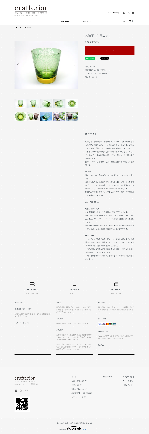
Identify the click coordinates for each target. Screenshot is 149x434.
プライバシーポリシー (80, 397)
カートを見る (128, 381)
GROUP (85, 22)
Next (74, 65)
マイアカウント (113, 13)
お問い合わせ (128, 385)
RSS (104, 377)
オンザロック (26, 27)
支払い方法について (79, 389)
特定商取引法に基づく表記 (95, 70)
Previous (18, 65)
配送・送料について (79, 381)
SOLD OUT (110, 51)
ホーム (17, 27)
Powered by (74, 428)
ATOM (109, 377)
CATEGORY (64, 22)
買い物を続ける (91, 77)
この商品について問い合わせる (97, 74)
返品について (90, 67)
